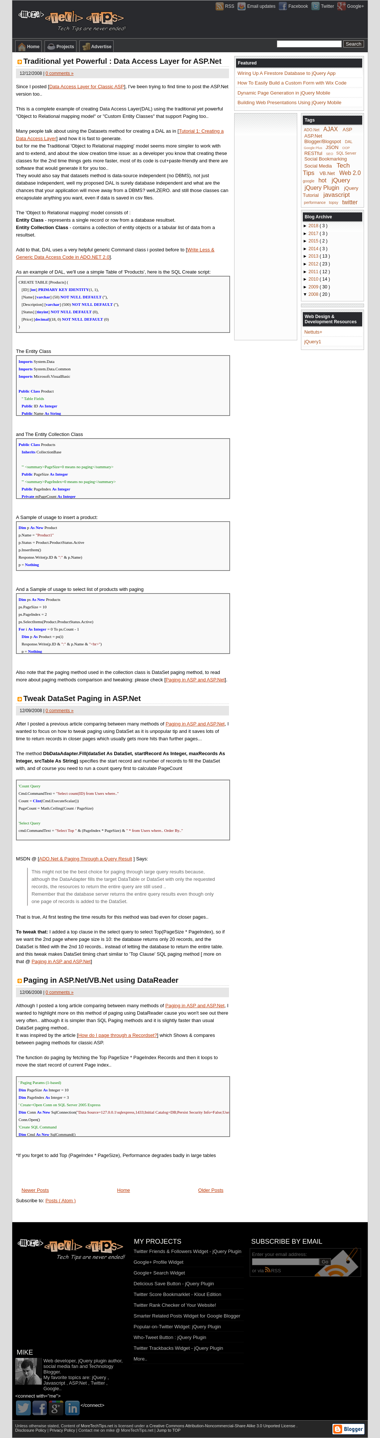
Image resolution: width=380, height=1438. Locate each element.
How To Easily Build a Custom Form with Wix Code (292, 83)
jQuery (341, 180)
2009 (314, 287)
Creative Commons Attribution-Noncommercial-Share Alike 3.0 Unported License (223, 1426)
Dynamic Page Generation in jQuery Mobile (284, 93)
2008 (314, 294)
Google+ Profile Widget (158, 1262)
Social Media (318, 166)
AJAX (330, 129)
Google (51, 1388)
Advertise (97, 46)
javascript (336, 194)
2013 (314, 256)
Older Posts (210, 1190)
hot (322, 180)
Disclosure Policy (31, 1430)
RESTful (313, 153)
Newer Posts (35, 1190)
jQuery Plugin (322, 187)
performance (314, 203)
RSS (273, 1270)
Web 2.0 (350, 173)
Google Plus (313, 148)
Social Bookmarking (325, 159)
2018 (314, 225)
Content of (87, 1426)
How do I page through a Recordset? (117, 1035)
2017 (314, 233)
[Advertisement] (265, 226)
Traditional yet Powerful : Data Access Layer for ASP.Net (122, 61)
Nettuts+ (313, 332)
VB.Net (327, 173)
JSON (331, 147)
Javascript (54, 1383)
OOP (346, 148)
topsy (333, 203)
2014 (314, 248)
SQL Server (346, 153)
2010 (314, 279)
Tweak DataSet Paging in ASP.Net (82, 698)
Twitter (98, 1383)
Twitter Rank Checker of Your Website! (175, 1305)
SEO (329, 153)
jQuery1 (312, 341)
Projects (60, 46)
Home (28, 46)
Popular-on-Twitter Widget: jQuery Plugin (177, 1326)
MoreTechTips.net (97, 1426)
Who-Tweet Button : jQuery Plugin (170, 1337)
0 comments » (59, 73)
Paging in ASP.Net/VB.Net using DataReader (100, 980)
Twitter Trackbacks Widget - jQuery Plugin (178, 1348)
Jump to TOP (168, 1430)
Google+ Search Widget (159, 1273)
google (308, 181)
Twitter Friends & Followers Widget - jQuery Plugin (187, 1251)
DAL (349, 142)
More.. (140, 1359)
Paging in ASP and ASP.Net (195, 679)
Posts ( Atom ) (61, 1200)
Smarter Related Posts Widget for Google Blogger (187, 1316)
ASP (347, 129)
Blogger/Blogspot (322, 141)
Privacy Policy (63, 1430)
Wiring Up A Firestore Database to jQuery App (286, 73)
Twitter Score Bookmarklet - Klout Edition (177, 1294)
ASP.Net (313, 136)
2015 (314, 241)
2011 (314, 271)
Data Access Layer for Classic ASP (86, 86)
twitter (350, 202)
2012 (314, 264)
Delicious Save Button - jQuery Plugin (174, 1283)
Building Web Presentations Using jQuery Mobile (289, 102)
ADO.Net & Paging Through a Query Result (85, 859)
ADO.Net (312, 130)
